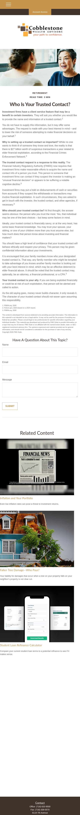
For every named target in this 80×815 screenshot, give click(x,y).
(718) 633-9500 (43, 806)
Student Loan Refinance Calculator (21, 645)
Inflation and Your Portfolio (16, 498)
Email (5, 362)
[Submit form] (10, 406)
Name (5, 344)
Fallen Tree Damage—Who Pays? (19, 570)
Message (7, 379)
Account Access (40, 12)
